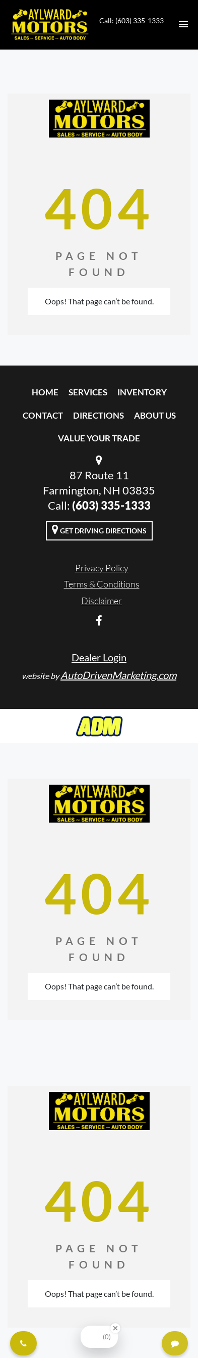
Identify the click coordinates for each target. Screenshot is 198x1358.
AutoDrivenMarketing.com (118, 675)
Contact (43, 415)
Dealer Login (99, 657)
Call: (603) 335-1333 (131, 20)
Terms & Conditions (102, 584)
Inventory (142, 392)
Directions (98, 415)
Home (45, 392)
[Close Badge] (115, 1328)
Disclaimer (101, 600)
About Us (155, 415)
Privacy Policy (101, 567)
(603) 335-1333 (111, 505)
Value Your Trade (99, 438)
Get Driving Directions (99, 529)
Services (88, 392)
